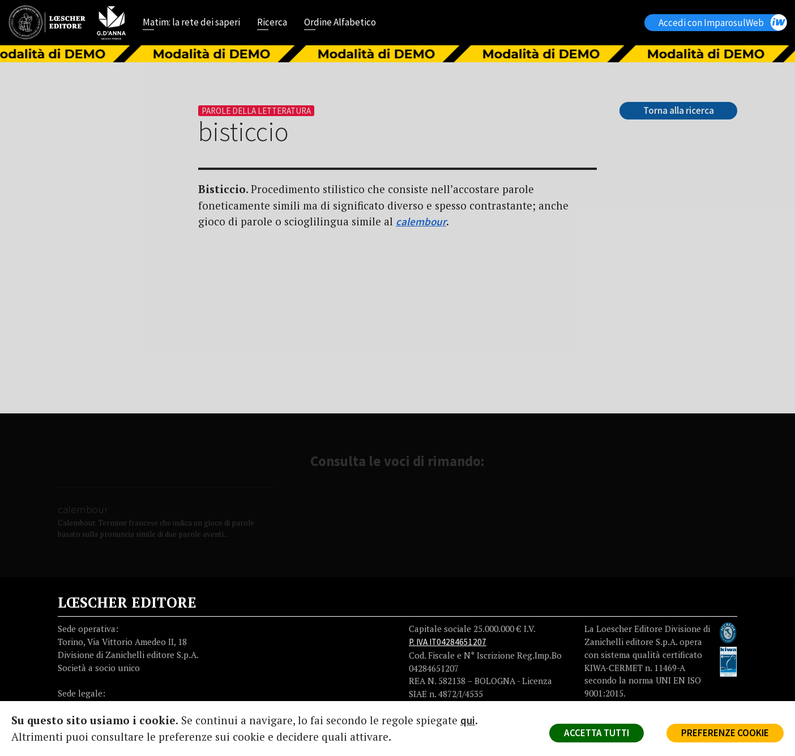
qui (467, 720)
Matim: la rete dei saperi (191, 23)
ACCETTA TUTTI (596, 733)
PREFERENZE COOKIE (725, 733)
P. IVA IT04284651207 (447, 642)
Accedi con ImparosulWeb (723, 22)
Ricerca (272, 23)
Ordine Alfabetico (340, 23)
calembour (421, 221)
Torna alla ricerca (678, 110)
